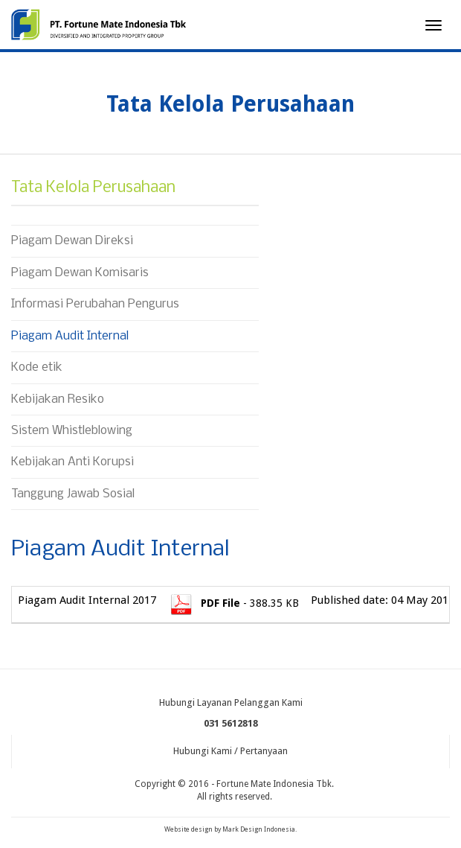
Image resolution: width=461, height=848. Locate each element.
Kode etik (36, 367)
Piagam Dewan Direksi (72, 241)
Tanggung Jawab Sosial (73, 494)
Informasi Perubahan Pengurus (95, 304)
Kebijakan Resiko (57, 399)
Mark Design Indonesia (258, 829)
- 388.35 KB (233, 603)
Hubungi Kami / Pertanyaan (230, 750)
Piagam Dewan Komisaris (80, 273)
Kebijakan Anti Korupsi (72, 462)
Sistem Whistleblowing (71, 430)
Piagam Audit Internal (70, 336)
